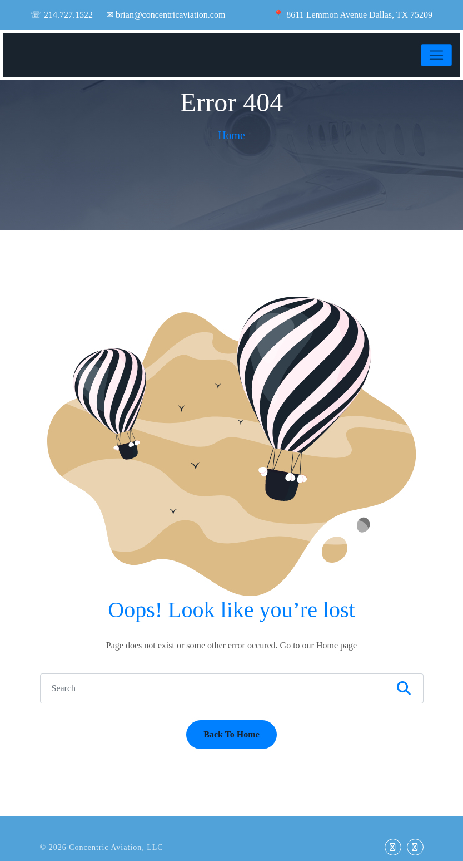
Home (231, 135)
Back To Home (231, 734)
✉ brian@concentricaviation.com (165, 14)
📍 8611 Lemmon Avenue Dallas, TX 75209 (352, 14)
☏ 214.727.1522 (62, 14)
